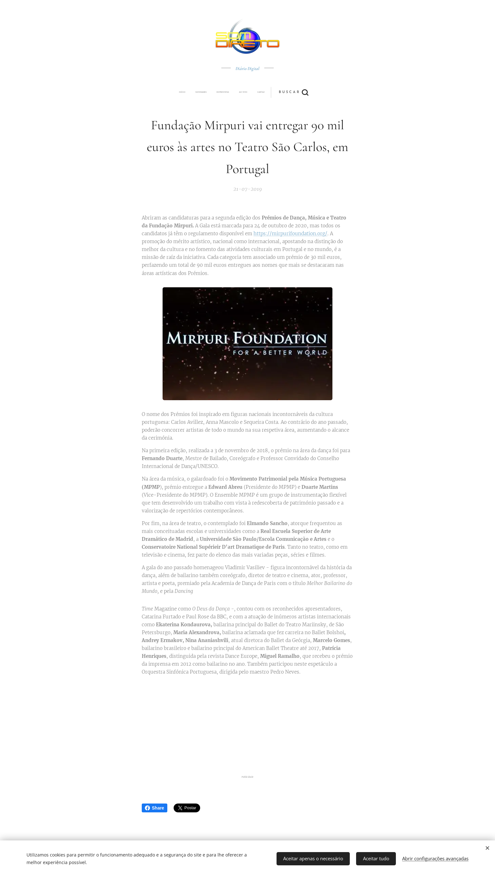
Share (154, 807)
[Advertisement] (255, 725)
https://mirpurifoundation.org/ (290, 234)
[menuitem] (204, 92)
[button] (271, 92)
